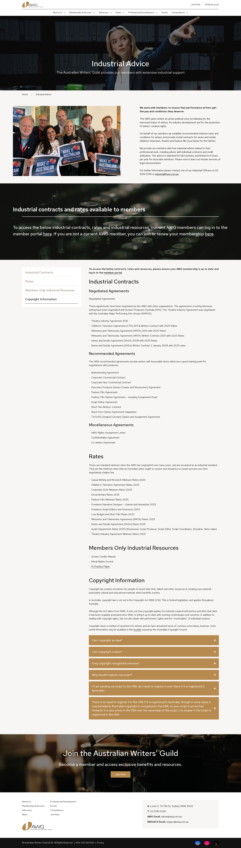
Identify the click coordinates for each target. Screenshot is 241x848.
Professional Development (63, 801)
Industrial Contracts (39, 272)
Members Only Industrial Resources (50, 290)
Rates (29, 281)
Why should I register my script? (112, 675)
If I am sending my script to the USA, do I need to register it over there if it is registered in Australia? (148, 688)
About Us (26, 801)
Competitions (56, 810)
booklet (137, 629)
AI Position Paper (100, 566)
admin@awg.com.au (171, 816)
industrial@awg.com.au (167, 174)
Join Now (195, 4)
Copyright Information (41, 299)
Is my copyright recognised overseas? (116, 663)
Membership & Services (33, 805)
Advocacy (27, 810)
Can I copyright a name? (107, 652)
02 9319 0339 (158, 811)
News (24, 814)
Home (25, 94)
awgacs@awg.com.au (177, 821)
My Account (212, 4)
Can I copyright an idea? (107, 640)
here (47, 234)
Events (53, 805)
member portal (113, 272)
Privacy (100, 842)
